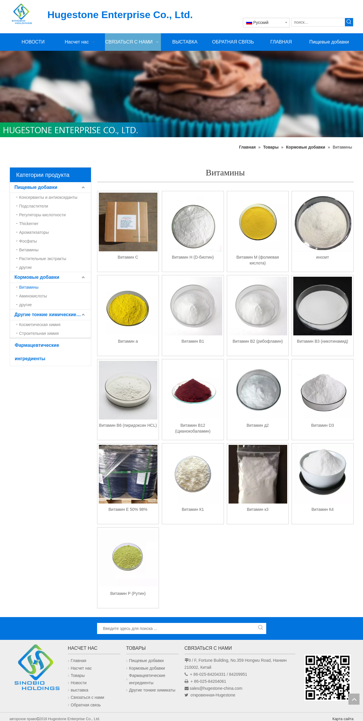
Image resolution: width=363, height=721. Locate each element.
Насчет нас (81, 668)
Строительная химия (39, 333)
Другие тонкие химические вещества (53, 314)
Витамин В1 (193, 341)
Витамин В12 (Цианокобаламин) (193, 428)
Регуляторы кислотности (42, 215)
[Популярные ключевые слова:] (349, 22)
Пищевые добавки (36, 187)
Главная (78, 660)
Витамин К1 (193, 509)
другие (25, 267)
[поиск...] (318, 22)
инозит (322, 257)
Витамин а (128, 341)
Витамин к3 (258, 509)
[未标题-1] (181, 94)
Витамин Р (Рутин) (127, 593)
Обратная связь (86, 705)
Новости (79, 682)
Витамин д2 (258, 425)
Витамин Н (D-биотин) (193, 257)
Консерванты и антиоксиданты (48, 197)
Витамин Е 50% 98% (127, 509)
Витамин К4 (322, 509)
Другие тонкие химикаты (152, 690)
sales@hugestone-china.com (216, 688)
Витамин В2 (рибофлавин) (258, 341)
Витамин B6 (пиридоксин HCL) (128, 425)
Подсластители (33, 206)
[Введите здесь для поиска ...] (176, 628)
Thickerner (28, 223)
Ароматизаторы (34, 232)
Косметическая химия (40, 324)
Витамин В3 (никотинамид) (322, 341)
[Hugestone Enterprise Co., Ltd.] (36, 669)
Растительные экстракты (42, 258)
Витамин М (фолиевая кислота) (257, 260)
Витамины (28, 250)
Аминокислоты (33, 296)
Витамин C (128, 257)
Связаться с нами (87, 697)
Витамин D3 (322, 425)
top (354, 699)
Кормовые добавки (37, 277)
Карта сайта (342, 719)
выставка (79, 690)
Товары (78, 675)
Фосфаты (28, 241)
